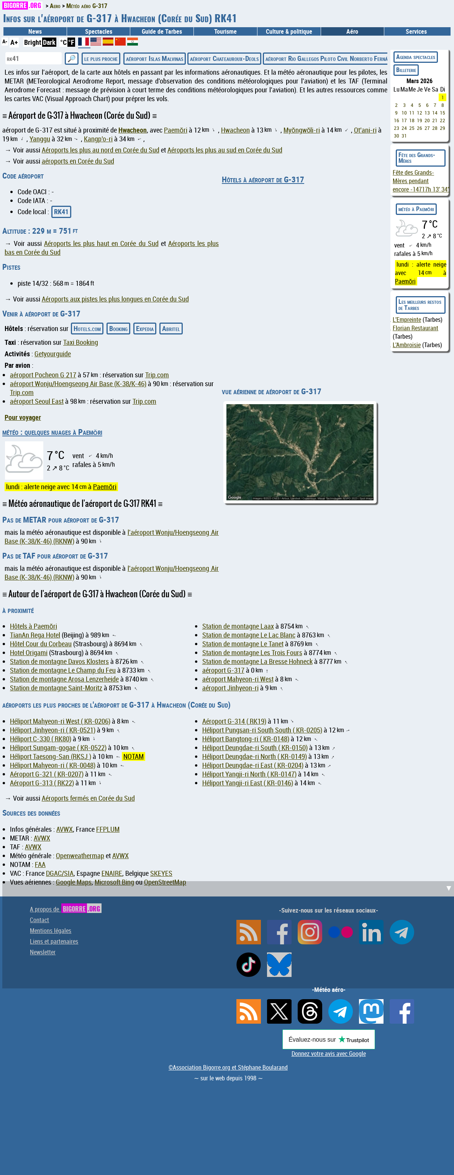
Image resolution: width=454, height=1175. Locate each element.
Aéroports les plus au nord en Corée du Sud (100, 150)
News (35, 31)
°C (63, 42)
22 (442, 120)
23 (396, 128)
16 (396, 120)
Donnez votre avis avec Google (329, 1053)
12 (419, 112)
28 (435, 128)
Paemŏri (175, 130)
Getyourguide (52, 353)
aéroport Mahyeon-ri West (238, 679)
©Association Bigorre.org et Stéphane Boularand (228, 1067)
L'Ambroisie (407, 345)
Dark (49, 42)
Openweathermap (80, 855)
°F (71, 42)
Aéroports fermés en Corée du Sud (88, 798)
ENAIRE (112, 873)
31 (404, 135)
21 (435, 120)
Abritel (171, 328)
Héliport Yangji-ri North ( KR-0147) (249, 774)
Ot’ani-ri (365, 130)
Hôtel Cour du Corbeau (41, 643)
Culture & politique (289, 31)
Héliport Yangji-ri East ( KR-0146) (247, 782)
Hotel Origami (29, 652)
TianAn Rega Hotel (35, 635)
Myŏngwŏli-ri (302, 130)
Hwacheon (132, 129)
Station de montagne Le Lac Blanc (248, 635)
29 (442, 128)
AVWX (64, 829)
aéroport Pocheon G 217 (43, 374)
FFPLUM (108, 829)
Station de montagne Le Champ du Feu (63, 670)
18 (412, 120)
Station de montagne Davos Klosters (59, 661)
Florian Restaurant (415, 328)
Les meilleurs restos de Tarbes (419, 304)
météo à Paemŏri (416, 209)
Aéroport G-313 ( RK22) (42, 782)
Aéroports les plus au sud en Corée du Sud (224, 150)
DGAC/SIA (60, 873)
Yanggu (40, 138)
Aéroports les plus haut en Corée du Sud (101, 243)
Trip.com (157, 374)
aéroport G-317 (223, 670)
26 (419, 128)
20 (427, 120)
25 (412, 128)
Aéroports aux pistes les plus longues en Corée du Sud (115, 299)
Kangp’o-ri (98, 138)
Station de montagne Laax (238, 626)
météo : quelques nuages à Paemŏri (52, 431)
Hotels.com (87, 328)
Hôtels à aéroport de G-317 (263, 179)
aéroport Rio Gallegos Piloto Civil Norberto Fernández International (348, 58)
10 (404, 112)
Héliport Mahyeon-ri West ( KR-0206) (60, 721)
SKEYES (161, 873)
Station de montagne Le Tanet (243, 643)
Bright (32, 42)
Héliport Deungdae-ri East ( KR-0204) (252, 765)
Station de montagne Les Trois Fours (252, 652)
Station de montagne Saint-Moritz (56, 687)
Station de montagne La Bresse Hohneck (257, 661)
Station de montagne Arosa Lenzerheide (64, 679)
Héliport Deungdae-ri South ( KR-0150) (255, 747)
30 (396, 135)
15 (442, 112)
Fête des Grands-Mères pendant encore (421, 180)
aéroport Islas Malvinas (154, 58)
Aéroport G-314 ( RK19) (234, 721)
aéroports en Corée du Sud (78, 161)
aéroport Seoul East (37, 401)
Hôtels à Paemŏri (33, 626)
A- (4, 41)
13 (427, 112)
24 (404, 128)
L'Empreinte (407, 319)
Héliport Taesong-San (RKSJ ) (50, 756)
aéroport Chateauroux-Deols (224, 58)
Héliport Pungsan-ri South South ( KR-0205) (262, 730)
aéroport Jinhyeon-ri (230, 687)
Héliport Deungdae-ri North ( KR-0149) (254, 756)
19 (419, 120)
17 (404, 120)
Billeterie (406, 70)
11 (412, 112)
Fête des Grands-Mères (416, 158)
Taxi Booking (80, 342)
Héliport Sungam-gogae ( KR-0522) (58, 747)
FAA (40, 864)
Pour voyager (23, 417)
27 (427, 128)
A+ (14, 42)
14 (435, 112)
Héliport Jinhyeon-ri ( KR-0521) (52, 730)
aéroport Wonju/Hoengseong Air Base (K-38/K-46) (78, 383)
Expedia (145, 328)
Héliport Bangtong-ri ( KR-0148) (245, 738)
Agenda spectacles (415, 56)
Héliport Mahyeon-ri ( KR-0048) (52, 765)
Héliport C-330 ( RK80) (40, 738)
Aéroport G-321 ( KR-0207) (47, 774)
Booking (118, 328)
